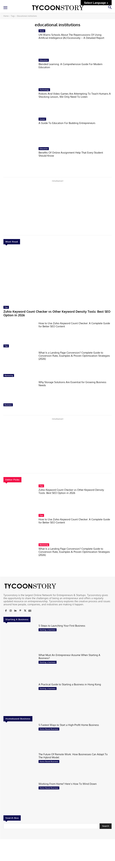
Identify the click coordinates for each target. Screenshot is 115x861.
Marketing (8, 375)
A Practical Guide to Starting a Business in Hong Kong (70, 684)
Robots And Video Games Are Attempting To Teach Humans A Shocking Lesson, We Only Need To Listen (75, 95)
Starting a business (48, 629)
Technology (44, 89)
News (42, 31)
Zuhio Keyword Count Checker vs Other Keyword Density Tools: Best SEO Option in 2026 (56, 313)
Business (8, 405)
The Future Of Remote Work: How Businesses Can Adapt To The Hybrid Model (73, 756)
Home (6, 16)
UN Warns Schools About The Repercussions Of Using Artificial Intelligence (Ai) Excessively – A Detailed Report (71, 36)
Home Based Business (49, 729)
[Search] (106, 826)
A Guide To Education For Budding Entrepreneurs (67, 123)
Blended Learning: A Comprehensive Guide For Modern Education (70, 66)
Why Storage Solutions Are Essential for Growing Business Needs (72, 384)
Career (42, 119)
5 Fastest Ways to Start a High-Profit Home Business (69, 725)
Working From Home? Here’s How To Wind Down (68, 783)
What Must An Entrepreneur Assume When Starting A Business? (69, 656)
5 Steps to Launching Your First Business (62, 625)
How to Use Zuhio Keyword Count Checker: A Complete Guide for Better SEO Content (74, 325)
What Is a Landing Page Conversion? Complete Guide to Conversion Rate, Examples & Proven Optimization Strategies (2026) (74, 355)
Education (44, 60)
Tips (6, 307)
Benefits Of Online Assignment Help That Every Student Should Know (71, 154)
